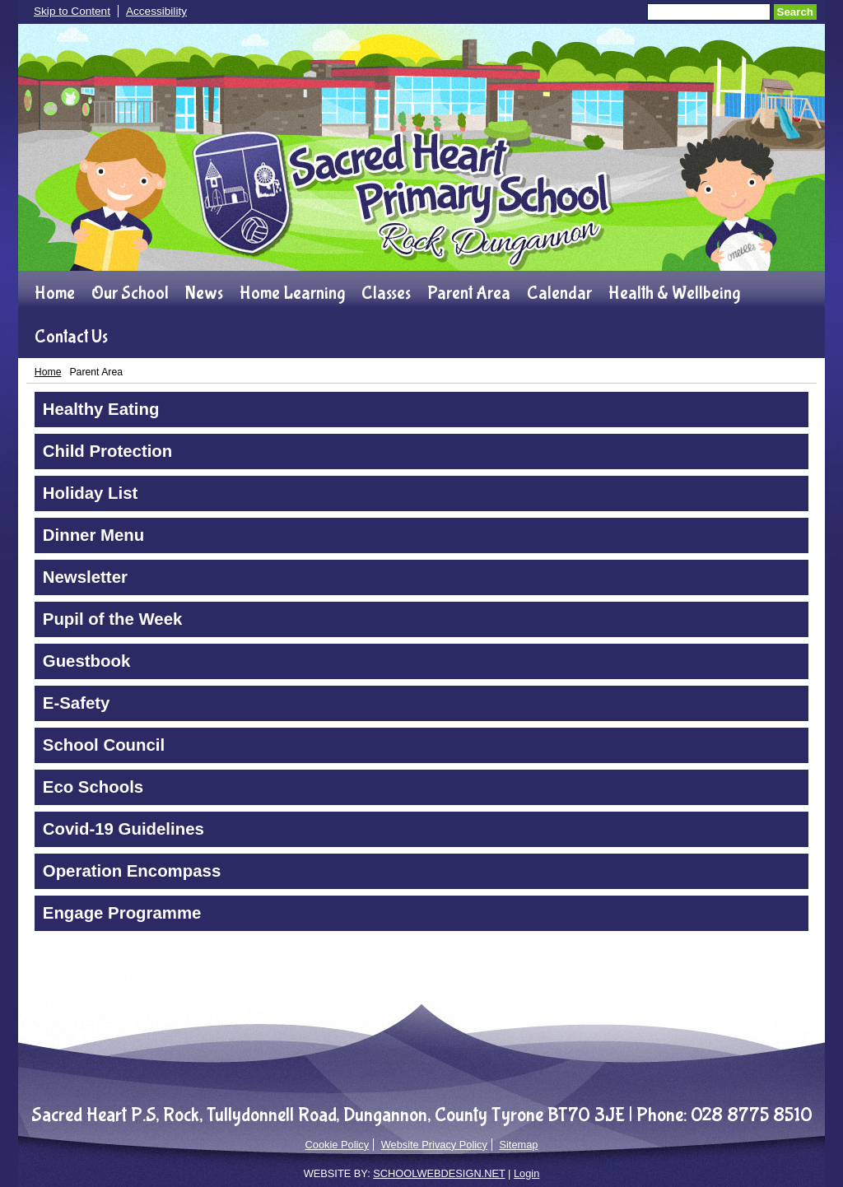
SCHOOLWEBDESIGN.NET (439, 1173)
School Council (104, 745)
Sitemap (518, 1144)
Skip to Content (72, 11)
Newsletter (85, 577)
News (204, 293)
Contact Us (71, 336)
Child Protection (107, 451)
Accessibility (156, 11)
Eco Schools (93, 787)
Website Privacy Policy (434, 1144)
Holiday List (90, 493)
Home (55, 293)
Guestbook (87, 661)
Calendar (559, 293)
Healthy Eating (101, 409)
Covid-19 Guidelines (123, 829)
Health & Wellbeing (674, 293)
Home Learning (292, 293)
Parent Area (468, 293)
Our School (130, 293)
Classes (386, 293)
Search (795, 12)
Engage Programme (122, 913)
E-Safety (76, 703)
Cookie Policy (337, 1144)
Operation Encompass (132, 871)
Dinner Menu (93, 535)
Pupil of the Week (113, 619)
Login (526, 1173)
